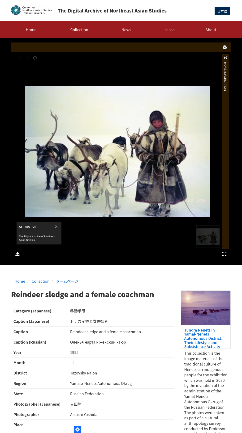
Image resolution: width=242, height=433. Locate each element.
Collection (79, 29)
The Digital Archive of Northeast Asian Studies (112, 10)
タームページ (67, 281)
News (126, 29)
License (168, 29)
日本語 (222, 11)
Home (31, 29)
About (211, 29)
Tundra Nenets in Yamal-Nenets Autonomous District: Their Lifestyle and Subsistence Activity (203, 338)
